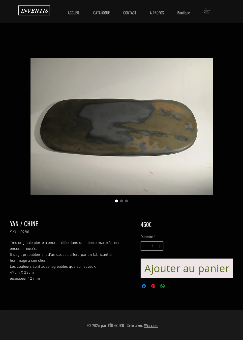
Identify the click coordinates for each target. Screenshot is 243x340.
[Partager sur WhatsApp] (163, 286)
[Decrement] (144, 246)
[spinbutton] (152, 246)
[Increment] (159, 246)
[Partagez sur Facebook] (144, 286)
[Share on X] (172, 286)
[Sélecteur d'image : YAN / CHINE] (116, 200)
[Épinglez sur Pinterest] (153, 286)
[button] (209, 10)
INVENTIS (34, 10)
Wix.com (151, 325)
